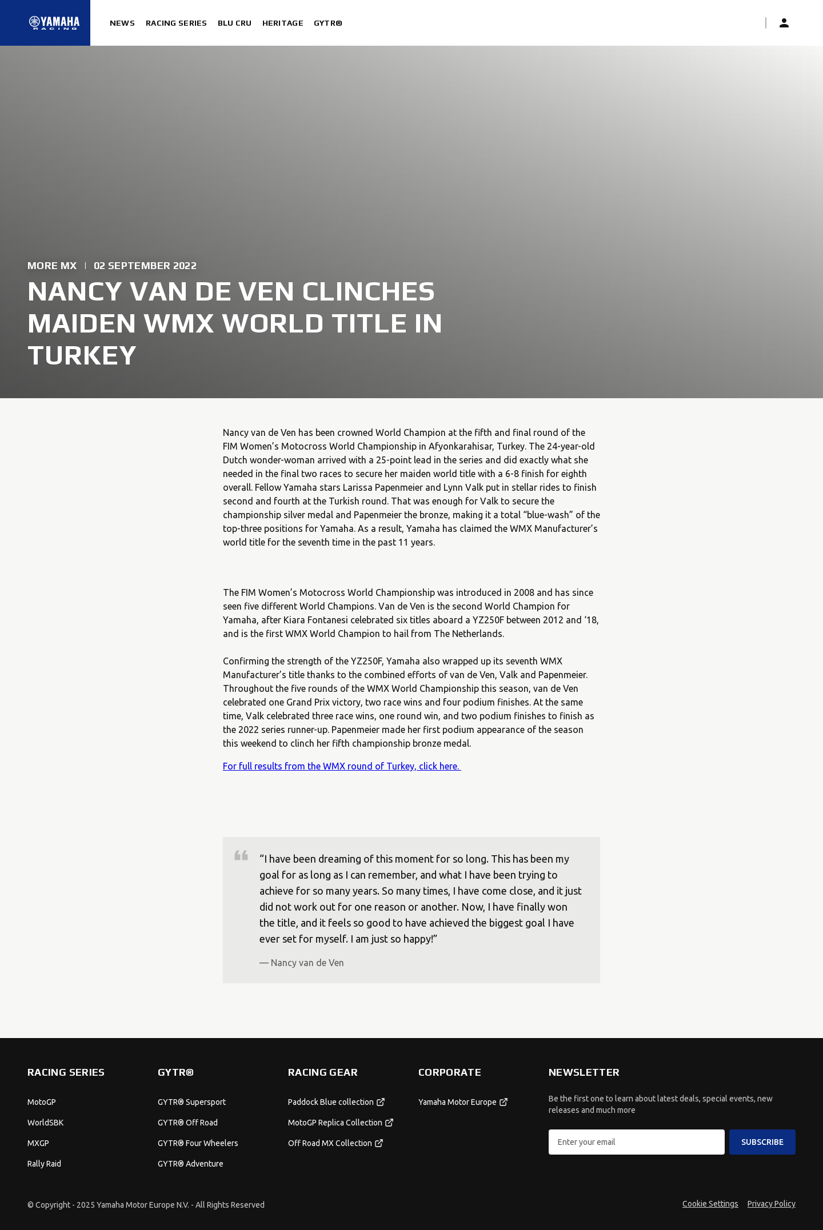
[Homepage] (54, 23)
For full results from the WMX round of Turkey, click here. (342, 766)
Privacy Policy (772, 1203)
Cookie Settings (710, 1203)
